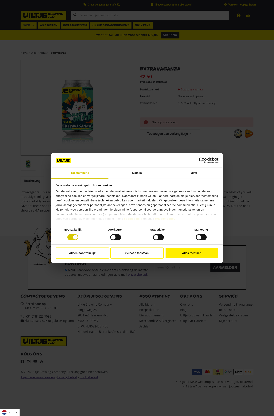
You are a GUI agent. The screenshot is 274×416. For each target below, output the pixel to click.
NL (7, 412)
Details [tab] (137, 172)
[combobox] (10, 412)
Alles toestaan (192, 253)
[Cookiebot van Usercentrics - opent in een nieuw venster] (201, 160)
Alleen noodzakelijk (82, 253)
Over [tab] (194, 172)
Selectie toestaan (137, 253)
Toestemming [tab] (80, 172)
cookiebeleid (133, 218)
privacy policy (165, 218)
